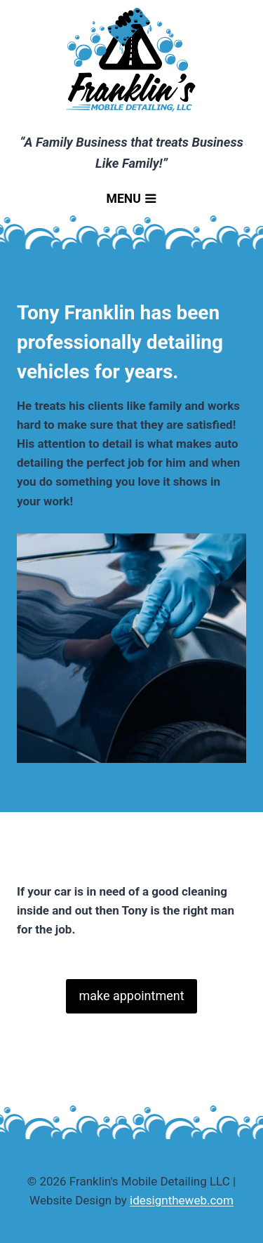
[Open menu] (131, 201)
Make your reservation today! (156, 929)
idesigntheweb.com (182, 1200)
